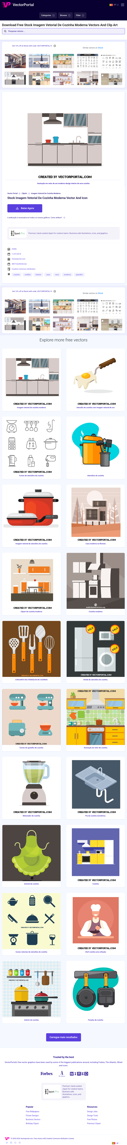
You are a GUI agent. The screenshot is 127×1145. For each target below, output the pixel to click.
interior (38, 275)
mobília (27, 275)
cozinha (17, 275)
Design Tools (92, 1115)
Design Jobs (92, 1111)
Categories (48, 15)
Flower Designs (32, 1115)
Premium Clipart (94, 1123)
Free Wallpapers (32, 1111)
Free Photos (92, 1119)
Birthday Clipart (32, 1123)
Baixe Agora (25, 208)
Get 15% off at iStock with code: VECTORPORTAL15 (32, 46)
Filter (80, 15)
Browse (65, 15)
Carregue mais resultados (63, 1037)
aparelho (79, 275)
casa (48, 275)
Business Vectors (33, 1119)
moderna (67, 275)
